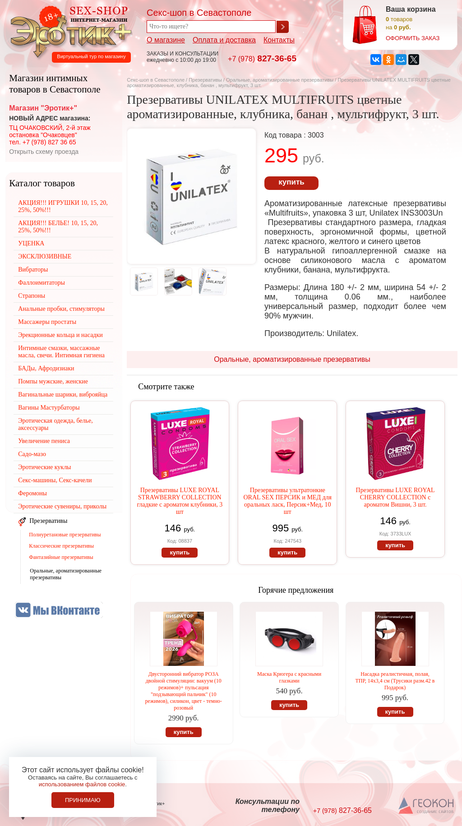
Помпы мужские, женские (53, 381)
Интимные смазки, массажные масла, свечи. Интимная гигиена (61, 352)
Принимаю (83, 800)
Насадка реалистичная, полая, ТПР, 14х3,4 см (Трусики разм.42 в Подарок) (395, 681)
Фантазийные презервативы (61, 557)
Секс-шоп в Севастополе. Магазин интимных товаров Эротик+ (69, 30)
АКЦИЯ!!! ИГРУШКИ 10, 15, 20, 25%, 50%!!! (63, 206)
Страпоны (31, 295)
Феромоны (32, 493)
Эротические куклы (44, 467)
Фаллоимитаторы (41, 282)
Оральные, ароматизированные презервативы (279, 80)
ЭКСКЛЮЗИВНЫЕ (44, 256)
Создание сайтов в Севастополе (426, 806)
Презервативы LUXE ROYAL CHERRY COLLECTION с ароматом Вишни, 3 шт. (395, 497)
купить (291, 182)
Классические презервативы (61, 546)
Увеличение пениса (44, 441)
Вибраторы (33, 269)
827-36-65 (262, 58)
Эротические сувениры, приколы (62, 506)
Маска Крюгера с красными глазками (289, 677)
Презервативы (205, 80)
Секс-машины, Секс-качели (55, 480)
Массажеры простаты (47, 321)
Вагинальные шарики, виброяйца (62, 394)
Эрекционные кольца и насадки (60, 335)
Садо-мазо (32, 454)
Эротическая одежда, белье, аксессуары (55, 424)
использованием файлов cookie (82, 784)
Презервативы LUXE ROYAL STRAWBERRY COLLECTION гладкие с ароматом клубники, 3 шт (180, 501)
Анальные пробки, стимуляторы (61, 308)
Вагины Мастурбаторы (48, 407)
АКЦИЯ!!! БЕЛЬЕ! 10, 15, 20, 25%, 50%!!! (58, 227)
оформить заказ (412, 38)
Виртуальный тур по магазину (91, 56)
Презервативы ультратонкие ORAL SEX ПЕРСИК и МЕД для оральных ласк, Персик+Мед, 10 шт (287, 501)
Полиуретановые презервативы (65, 534)
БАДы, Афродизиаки (46, 368)
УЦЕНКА (31, 243)
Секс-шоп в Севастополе (156, 80)
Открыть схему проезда (44, 151)
